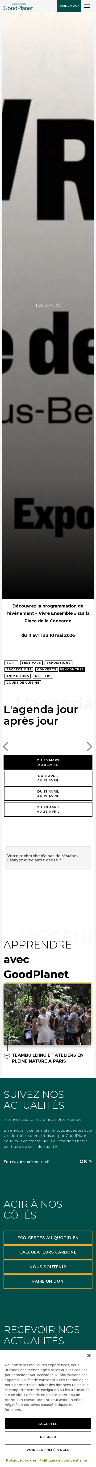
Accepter (48, 1424)
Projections (18, 669)
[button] (89, 1355)
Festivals (31, 663)
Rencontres (72, 669)
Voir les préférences (48, 1450)
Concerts (46, 669)
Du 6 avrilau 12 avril (48, 778)
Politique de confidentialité (63, 1460)
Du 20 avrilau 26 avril (48, 809)
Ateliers (43, 676)
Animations (17, 676)
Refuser (48, 1437)
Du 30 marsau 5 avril (48, 762)
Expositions (58, 663)
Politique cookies (21, 1460)
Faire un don (69, 5)
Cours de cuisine (22, 682)
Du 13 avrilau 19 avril (48, 793)
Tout (11, 663)
